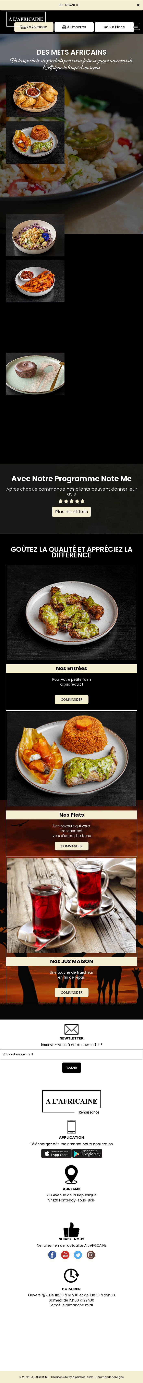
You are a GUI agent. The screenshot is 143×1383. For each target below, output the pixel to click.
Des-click (86, 1377)
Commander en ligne (109, 1377)
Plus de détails (71, 512)
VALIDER (71, 1068)
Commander (71, 699)
